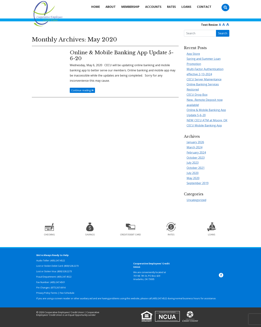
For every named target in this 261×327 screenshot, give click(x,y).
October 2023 (196, 158)
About (111, 7)
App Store (193, 54)
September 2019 (198, 183)
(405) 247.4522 (159, 298)
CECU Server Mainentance (204, 79)
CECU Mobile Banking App (204, 125)
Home (95, 7)
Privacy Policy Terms (46, 292)
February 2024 (196, 152)
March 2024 (194, 147)
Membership (130, 7)
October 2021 (196, 168)
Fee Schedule (67, 292)
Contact (204, 7)
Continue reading (82, 90)
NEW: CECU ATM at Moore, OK (207, 120)
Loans (186, 7)
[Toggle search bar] (225, 7)
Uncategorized (196, 200)
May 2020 (193, 178)
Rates (171, 7)
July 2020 (193, 173)
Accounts (153, 7)
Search (222, 33)
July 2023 (193, 163)
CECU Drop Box (197, 95)
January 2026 (195, 142)
